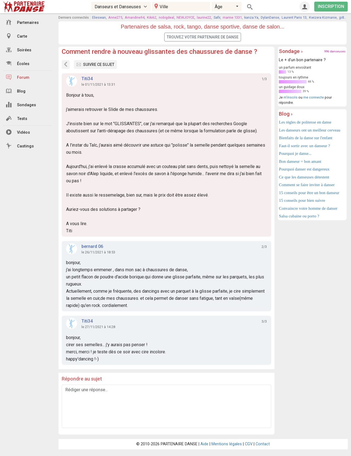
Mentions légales (226, 444)
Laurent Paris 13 (294, 17)
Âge (218, 6)
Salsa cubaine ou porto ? (299, 216)
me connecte (313, 97)
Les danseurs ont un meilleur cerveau (309, 130)
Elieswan (99, 17)
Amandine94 (135, 17)
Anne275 (115, 17)
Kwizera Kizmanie (323, 17)
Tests (16, 118)
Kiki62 (151, 17)
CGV (249, 444)
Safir (217, 17)
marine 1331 (232, 17)
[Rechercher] (250, 6)
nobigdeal (166, 17)
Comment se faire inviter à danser (307, 185)
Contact (263, 444)
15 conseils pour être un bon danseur (309, 193)
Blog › (286, 114)
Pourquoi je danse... (295, 153)
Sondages (21, 104)
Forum (17, 77)
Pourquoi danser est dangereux (304, 169)
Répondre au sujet (82, 379)
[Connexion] (304, 6)
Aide (204, 444)
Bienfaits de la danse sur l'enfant (305, 138)
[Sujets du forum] (66, 64)
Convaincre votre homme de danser (308, 208)
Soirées (18, 49)
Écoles (17, 63)
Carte (16, 36)
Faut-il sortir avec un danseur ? (304, 146)
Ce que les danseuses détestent (304, 177)
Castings (20, 146)
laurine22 (204, 17)
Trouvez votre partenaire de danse (203, 37)
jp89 (342, 17)
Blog (16, 91)
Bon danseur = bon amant (300, 161)
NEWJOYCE (185, 17)
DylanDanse (270, 17)
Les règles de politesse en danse (305, 122)
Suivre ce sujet (95, 64)
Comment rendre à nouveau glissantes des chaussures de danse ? (159, 51)
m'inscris (291, 97)
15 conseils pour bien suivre (302, 200)
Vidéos (18, 132)
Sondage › (291, 51)
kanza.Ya (251, 17)
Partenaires (22, 22)
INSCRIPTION (331, 6)
